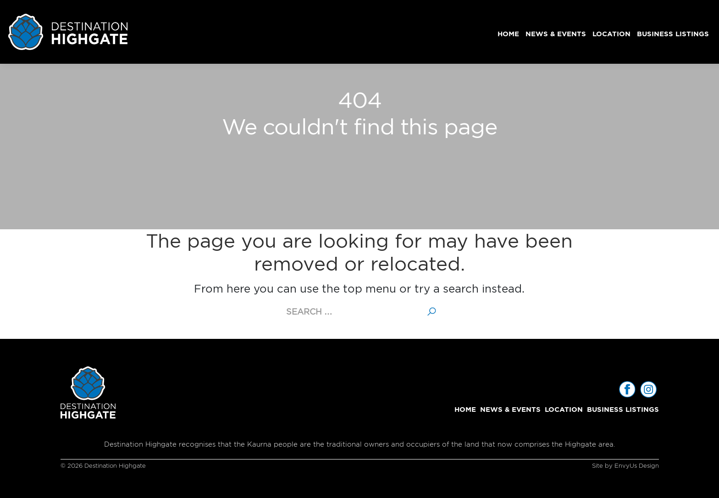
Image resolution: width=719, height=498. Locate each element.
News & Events (555, 34)
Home (508, 34)
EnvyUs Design (636, 465)
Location (611, 34)
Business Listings (673, 34)
